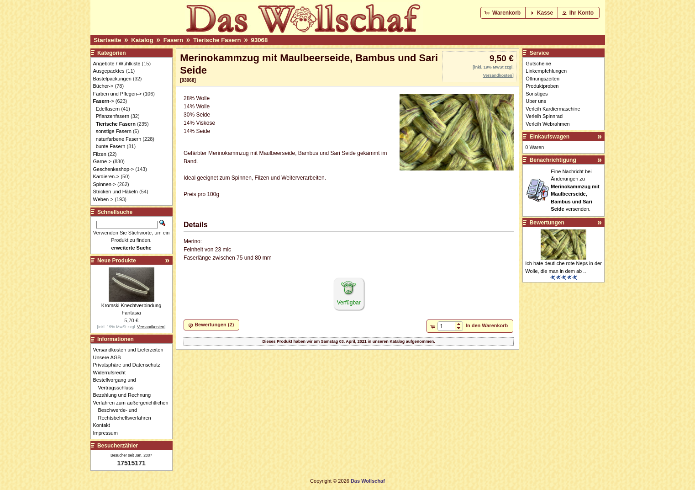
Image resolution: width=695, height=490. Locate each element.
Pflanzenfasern (112, 116)
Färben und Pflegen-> (117, 93)
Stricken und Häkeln (115, 191)
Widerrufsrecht (112, 372)
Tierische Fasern (217, 40)
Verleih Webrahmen (547, 124)
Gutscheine (538, 63)
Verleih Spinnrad (544, 116)
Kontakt (104, 425)
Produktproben (542, 86)
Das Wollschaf (368, 481)
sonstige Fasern (114, 131)
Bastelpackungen (112, 78)
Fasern (173, 40)
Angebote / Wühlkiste (117, 63)
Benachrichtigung (553, 160)
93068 (259, 40)
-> (103, 101)
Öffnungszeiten (542, 78)
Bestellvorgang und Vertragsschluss (117, 383)
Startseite (107, 40)
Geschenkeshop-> (113, 169)
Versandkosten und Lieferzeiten (130, 349)
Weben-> (103, 199)
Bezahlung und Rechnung (124, 395)
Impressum (108, 433)
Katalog (142, 40)
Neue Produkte (116, 260)
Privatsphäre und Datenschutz (129, 365)
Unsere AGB (109, 357)
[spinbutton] (446, 326)
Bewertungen (547, 222)
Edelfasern (108, 109)
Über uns (536, 101)
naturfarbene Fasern (119, 139)
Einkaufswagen (549, 136)
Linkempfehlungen (546, 71)
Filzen (99, 154)
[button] (503, 13)
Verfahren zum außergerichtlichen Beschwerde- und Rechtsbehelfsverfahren (133, 410)
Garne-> (102, 161)
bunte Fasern (111, 146)
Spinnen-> (104, 184)
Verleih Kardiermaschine (553, 109)
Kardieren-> (106, 176)
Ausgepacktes (109, 71)
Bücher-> (103, 86)
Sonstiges (537, 93)
